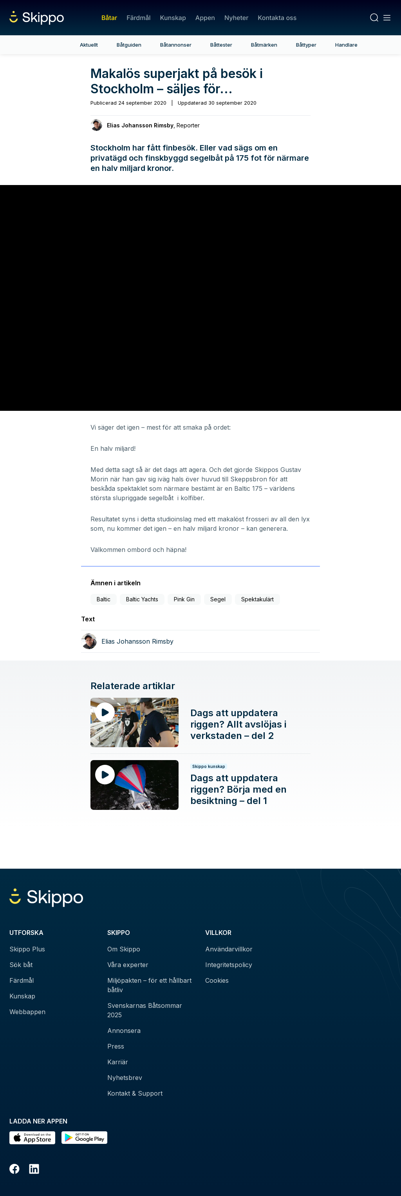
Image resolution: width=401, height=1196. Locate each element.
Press (115, 1046)
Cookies (217, 980)
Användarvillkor (229, 949)
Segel (218, 599)
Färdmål (138, 18)
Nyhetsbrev (124, 1078)
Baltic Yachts (142, 599)
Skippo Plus (27, 949)
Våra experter (127, 965)
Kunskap (173, 18)
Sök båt (21, 965)
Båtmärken (264, 45)
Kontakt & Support (135, 1093)
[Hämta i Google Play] (84, 1137)
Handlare (346, 45)
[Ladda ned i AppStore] (32, 1137)
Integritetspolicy (228, 965)
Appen (205, 18)
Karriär (117, 1062)
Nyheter (236, 18)
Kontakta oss (277, 18)
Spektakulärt (257, 599)
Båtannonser (175, 45)
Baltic (103, 599)
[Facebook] (14, 1170)
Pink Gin (184, 599)
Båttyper (306, 45)
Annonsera (124, 1030)
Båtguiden (129, 45)
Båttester (221, 45)
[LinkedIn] (34, 1170)
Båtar (109, 18)
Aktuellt (89, 45)
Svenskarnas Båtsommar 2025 (144, 1010)
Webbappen (27, 1012)
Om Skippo (123, 949)
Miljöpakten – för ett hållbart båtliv (149, 985)
